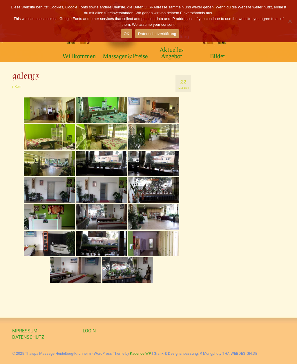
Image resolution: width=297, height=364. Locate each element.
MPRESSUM (24, 331)
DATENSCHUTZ (28, 337)
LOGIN (89, 331)
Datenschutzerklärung (157, 34)
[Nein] (290, 21)
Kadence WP (140, 353)
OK (126, 34)
